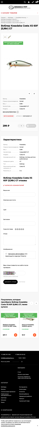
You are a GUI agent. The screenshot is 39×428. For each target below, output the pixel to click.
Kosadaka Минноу (21, 17)
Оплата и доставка (23, 374)
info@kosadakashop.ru (7, 358)
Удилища (3, 397)
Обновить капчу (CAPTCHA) (10, 276)
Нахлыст (21, 398)
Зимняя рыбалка (24, 394)
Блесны (3, 389)
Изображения (7, 249)
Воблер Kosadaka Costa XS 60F (10, 21)
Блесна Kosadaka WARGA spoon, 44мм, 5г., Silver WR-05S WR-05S (29, 327)
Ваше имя (6, 190)
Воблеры (10, 17)
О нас (19, 372)
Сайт (4, 209)
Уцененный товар (24, 401)
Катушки (3, 400)
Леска (2, 402)
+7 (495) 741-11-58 (5, 354)
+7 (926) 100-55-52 (20, 354)
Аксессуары (22, 389)
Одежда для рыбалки (25, 396)
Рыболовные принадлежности (6, 394)
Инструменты (23, 387)
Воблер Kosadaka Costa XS (9, 19)
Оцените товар (8, 229)
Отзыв (5, 233)
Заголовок (6, 219)
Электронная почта (9, 200)
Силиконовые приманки (8, 391)
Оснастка (22, 391)
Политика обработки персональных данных (24, 377)
